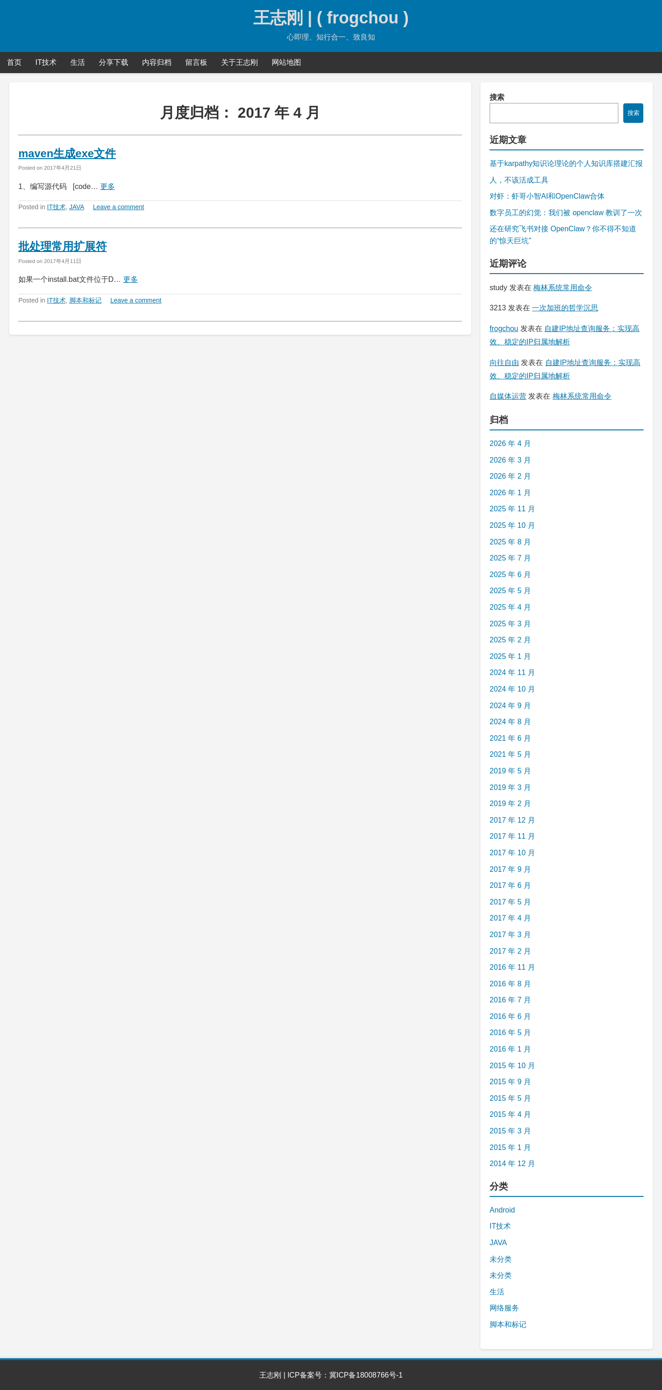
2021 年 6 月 (510, 738)
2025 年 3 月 (510, 624)
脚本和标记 (85, 300)
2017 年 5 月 (510, 902)
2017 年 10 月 (512, 853)
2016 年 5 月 (510, 1032)
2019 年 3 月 (510, 787)
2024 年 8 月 (510, 722)
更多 (107, 186)
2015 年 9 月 (510, 1082)
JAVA (76, 207)
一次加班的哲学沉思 (565, 308)
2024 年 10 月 (512, 689)
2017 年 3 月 (510, 934)
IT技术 (46, 62)
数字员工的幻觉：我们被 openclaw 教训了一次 (566, 213)
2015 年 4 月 (510, 1114)
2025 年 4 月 (510, 607)
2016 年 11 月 (512, 967)
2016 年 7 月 (510, 1000)
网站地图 (286, 62)
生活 (77, 62)
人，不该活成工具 (519, 180)
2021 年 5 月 (510, 754)
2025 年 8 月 (510, 542)
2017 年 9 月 (510, 869)
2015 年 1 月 (510, 1147)
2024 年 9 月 (510, 705)
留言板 (196, 62)
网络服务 (504, 1308)
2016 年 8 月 (510, 984)
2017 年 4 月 (510, 918)
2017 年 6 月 (510, 885)
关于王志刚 (239, 62)
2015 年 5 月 (510, 1098)
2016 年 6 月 (510, 1016)
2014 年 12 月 (512, 1163)
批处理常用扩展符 (62, 246)
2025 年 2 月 (510, 640)
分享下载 (113, 62)
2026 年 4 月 (510, 443)
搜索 (497, 97)
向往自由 (504, 362)
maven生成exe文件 (67, 153)
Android (502, 1210)
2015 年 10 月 (512, 1066)
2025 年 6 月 (510, 574)
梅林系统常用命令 (562, 288)
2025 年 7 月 (510, 558)
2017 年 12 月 (512, 820)
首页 (14, 62)
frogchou (504, 328)
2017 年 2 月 (510, 951)
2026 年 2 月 (510, 476)
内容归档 (156, 62)
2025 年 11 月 (512, 509)
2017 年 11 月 (512, 836)
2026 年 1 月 (510, 493)
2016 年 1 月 (510, 1049)
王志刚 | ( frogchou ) (331, 17)
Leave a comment (118, 207)
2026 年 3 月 (510, 460)
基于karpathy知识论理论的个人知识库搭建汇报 (566, 163)
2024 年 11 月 (512, 672)
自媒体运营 (508, 396)
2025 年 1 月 (510, 656)
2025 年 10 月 (512, 525)
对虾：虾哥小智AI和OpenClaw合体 (547, 196)
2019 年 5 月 (510, 771)
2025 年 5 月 (510, 591)
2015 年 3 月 (510, 1131)
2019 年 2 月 (510, 803)
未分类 (501, 1259)
